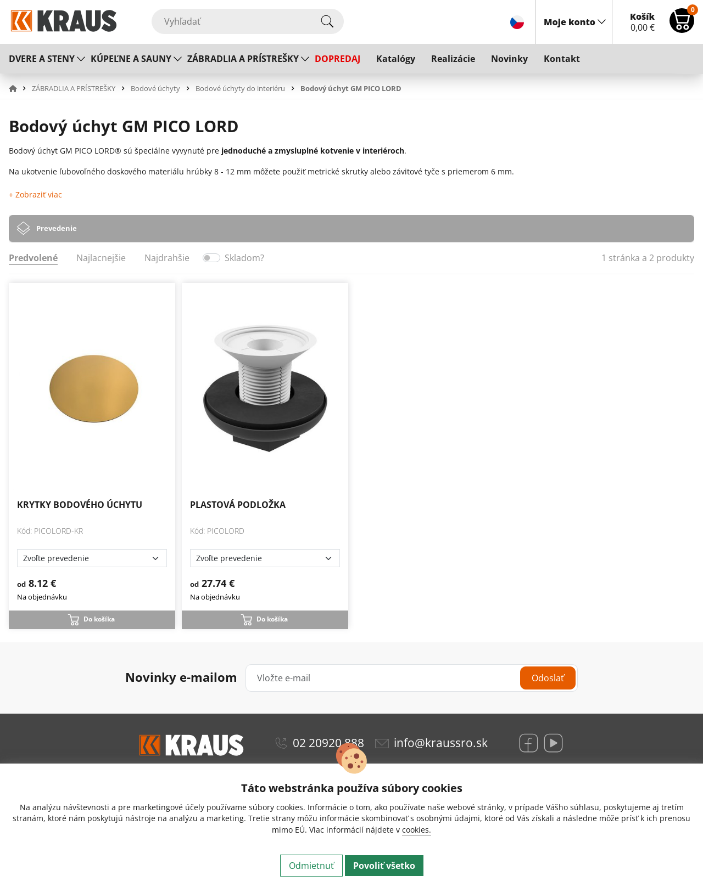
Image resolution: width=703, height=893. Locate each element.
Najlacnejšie (101, 258)
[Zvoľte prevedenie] (92, 558)
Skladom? (244, 258)
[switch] (211, 257)
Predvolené (33, 258)
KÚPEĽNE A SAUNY (131, 59)
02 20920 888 (328, 742)
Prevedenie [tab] (56, 228)
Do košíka (99, 619)
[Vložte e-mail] (412, 678)
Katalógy (395, 59)
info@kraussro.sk (441, 742)
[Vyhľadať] (248, 21)
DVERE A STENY (42, 59)
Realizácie (453, 59)
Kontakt (562, 59)
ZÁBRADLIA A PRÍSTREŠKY (243, 59)
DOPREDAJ (337, 59)
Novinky (509, 59)
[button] (19, 88)
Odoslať (548, 678)
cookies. (416, 829)
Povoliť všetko (384, 866)
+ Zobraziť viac (35, 194)
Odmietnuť (311, 866)
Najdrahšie (166, 258)
